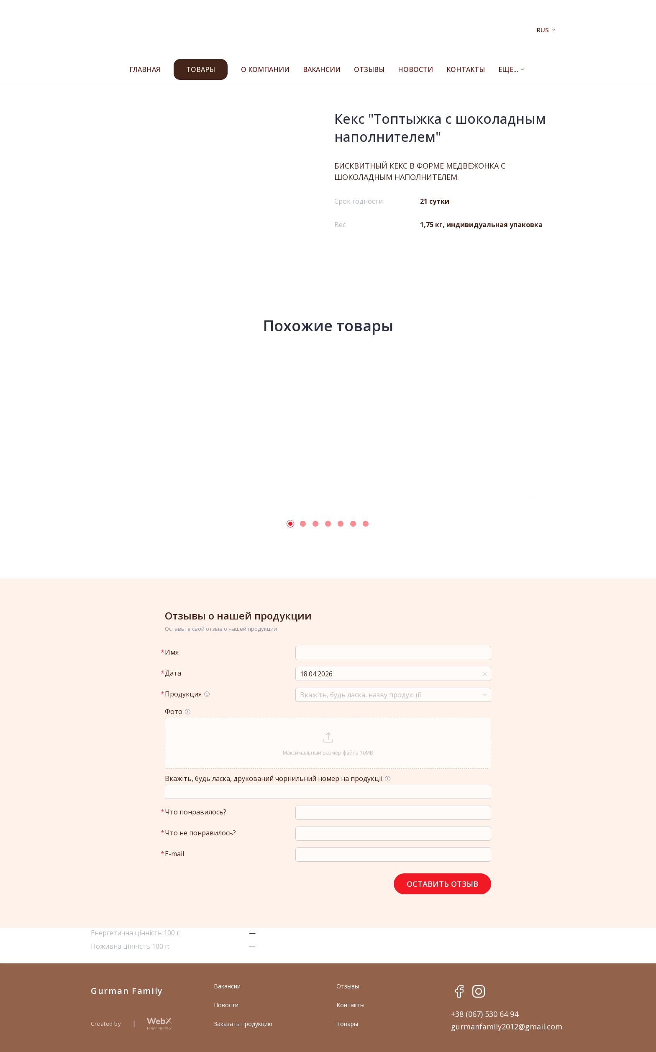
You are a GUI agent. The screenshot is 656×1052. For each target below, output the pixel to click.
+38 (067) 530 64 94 (484, 1014)
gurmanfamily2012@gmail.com (506, 1026)
